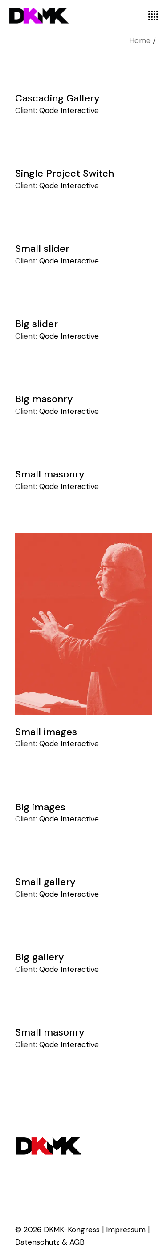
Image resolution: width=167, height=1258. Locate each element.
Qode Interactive (69, 110)
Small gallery (45, 881)
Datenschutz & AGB (50, 1242)
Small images (46, 731)
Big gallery (39, 957)
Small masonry (50, 474)
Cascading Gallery (57, 98)
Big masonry (44, 398)
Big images (40, 806)
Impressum (126, 1229)
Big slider (36, 323)
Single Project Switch (64, 173)
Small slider (42, 248)
